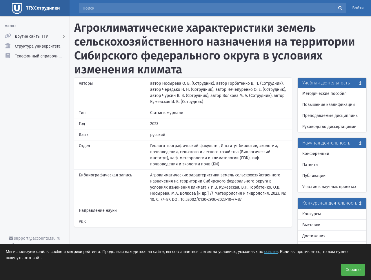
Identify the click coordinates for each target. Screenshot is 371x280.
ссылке (271, 251)
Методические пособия (324, 93)
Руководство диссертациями (329, 126)
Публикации (313, 175)
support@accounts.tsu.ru (35, 238)
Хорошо (353, 269)
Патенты (310, 164)
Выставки (311, 225)
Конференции (315, 153)
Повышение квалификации (328, 104)
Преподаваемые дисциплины (330, 115)
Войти (358, 8)
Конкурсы (311, 214)
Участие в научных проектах (329, 186)
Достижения (313, 236)
